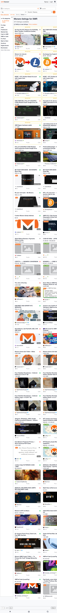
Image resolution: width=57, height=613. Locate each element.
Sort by (18, 14)
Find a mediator (33, 24)
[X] (38, 8)
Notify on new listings (21, 24)
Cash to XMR (4, 34)
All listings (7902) (5, 21)
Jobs (2, 27)
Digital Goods (5, 45)
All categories (6, 18)
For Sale (3, 25)
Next (53, 608)
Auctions (3, 43)
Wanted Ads (4, 32)
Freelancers (4, 29)
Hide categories (5, 14)
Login (51, 2)
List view (12, 14)
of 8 (7, 608)
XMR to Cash (4, 36)
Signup (46, 2)
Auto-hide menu (5, 50)
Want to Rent (4, 41)
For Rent (3, 38)
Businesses (4, 47)
